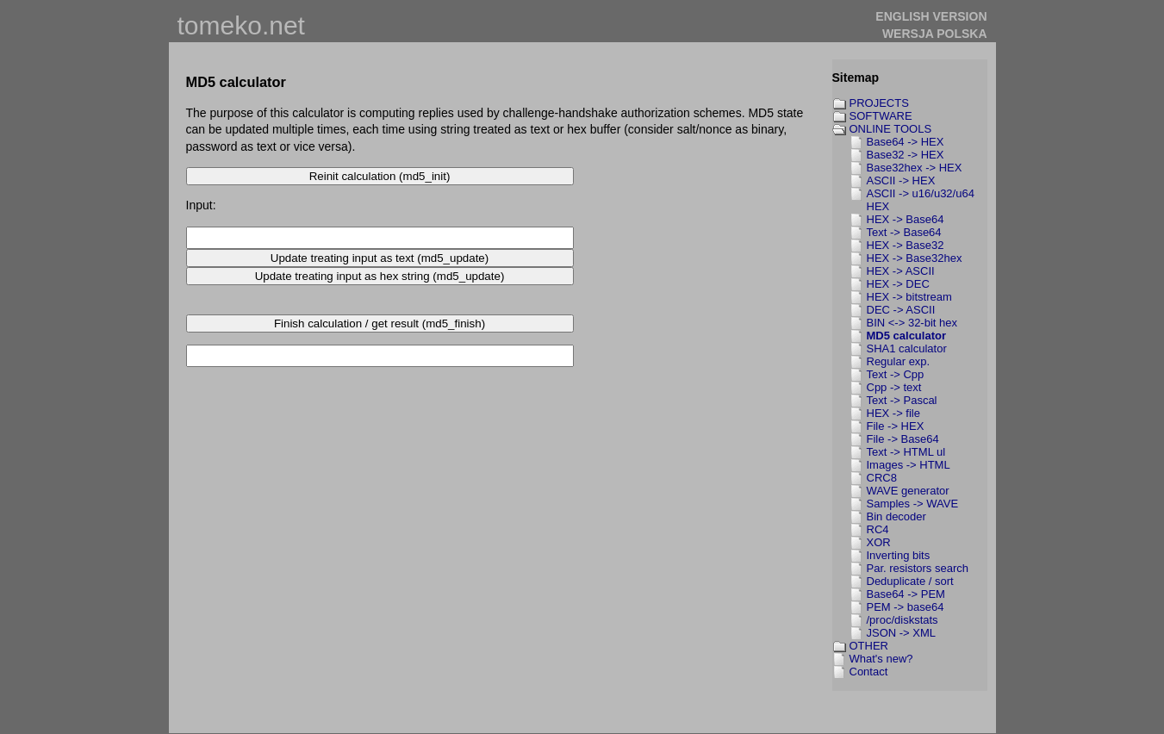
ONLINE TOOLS (891, 128)
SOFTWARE (881, 115)
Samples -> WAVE (913, 503)
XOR (879, 542)
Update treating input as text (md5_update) (380, 258)
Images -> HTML (908, 464)
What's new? (881, 658)
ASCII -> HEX (901, 180)
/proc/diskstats (902, 619)
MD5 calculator (906, 335)
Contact (869, 671)
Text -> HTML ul (906, 451)
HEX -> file (894, 413)
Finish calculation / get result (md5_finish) (379, 323)
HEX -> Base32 (905, 245)
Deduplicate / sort (910, 581)
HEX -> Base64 (905, 219)
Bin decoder (896, 516)
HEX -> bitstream (909, 296)
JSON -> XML (902, 632)
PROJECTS (879, 102)
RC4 (878, 529)
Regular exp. (899, 361)
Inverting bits (899, 555)
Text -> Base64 (904, 232)
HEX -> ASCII (901, 270)
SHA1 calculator (907, 348)
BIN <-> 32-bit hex (912, 322)
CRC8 (882, 477)
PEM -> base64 (905, 606)
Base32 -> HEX (905, 154)
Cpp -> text (894, 387)
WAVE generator (908, 490)
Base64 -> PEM (906, 594)
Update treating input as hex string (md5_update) (380, 276)
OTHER (869, 645)
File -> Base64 (903, 438)
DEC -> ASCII (901, 309)
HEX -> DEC (898, 283)
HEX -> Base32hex (914, 258)
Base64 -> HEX (905, 141)
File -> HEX (895, 426)
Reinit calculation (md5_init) (380, 176)
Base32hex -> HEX (914, 167)
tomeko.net (241, 25)
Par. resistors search (918, 568)
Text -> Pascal (902, 400)
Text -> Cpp (895, 374)
